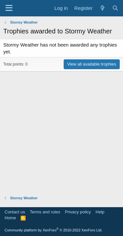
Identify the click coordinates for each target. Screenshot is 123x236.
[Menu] (9, 8)
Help (100, 211)
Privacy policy (78, 211)
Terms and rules (45, 211)
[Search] (115, 8)
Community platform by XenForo (53, 230)
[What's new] (102, 8)
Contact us (15, 211)
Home (10, 217)
